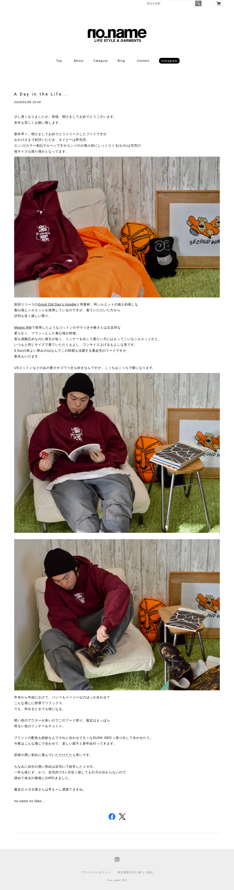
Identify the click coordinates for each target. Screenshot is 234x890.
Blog (121, 60)
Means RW (23, 327)
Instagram (169, 60)
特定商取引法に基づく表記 (135, 872)
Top (59, 60)
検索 (198, 3)
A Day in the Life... (41, 94)
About (79, 60)
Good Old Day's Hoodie (57, 304)
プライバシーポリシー (96, 872)
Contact (143, 60)
